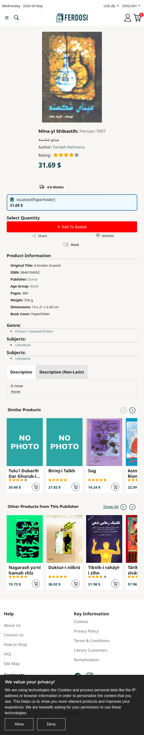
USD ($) (110, 6)
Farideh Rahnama (69, 147)
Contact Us (14, 635)
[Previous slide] (123, 410)
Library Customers (90, 650)
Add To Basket (72, 226)
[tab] (21, 372)
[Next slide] (132, 410)
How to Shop (15, 644)
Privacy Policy (86, 631)
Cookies (81, 621)
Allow (19, 724)
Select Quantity (23, 218)
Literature (23, 345)
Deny (51, 724)
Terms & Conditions (92, 640)
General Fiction (41, 331)
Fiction (20, 331)
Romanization (86, 659)
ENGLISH (129, 6)
